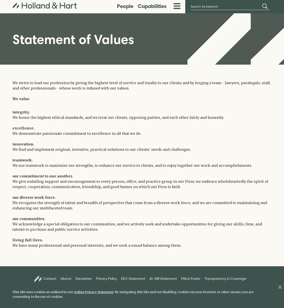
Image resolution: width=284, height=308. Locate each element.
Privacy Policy (106, 278)
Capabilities (152, 6)
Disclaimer (83, 278)
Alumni (66, 278)
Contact (45, 278)
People (125, 6)
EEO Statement (133, 278)
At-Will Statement (163, 278)
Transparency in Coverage (225, 278)
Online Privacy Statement (93, 292)
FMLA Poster (190, 278)
